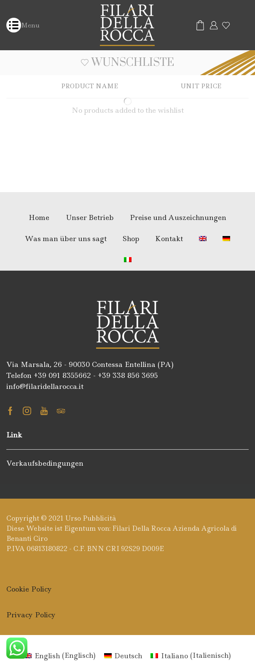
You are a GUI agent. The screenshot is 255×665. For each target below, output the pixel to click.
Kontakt (169, 238)
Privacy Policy (31, 614)
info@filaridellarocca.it (44, 386)
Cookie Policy (29, 589)
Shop (131, 238)
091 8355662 (69, 375)
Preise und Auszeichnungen (178, 217)
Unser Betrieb (90, 217)
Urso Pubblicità (90, 518)
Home (39, 217)
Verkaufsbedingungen (44, 463)
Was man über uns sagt (66, 238)
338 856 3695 (135, 375)
